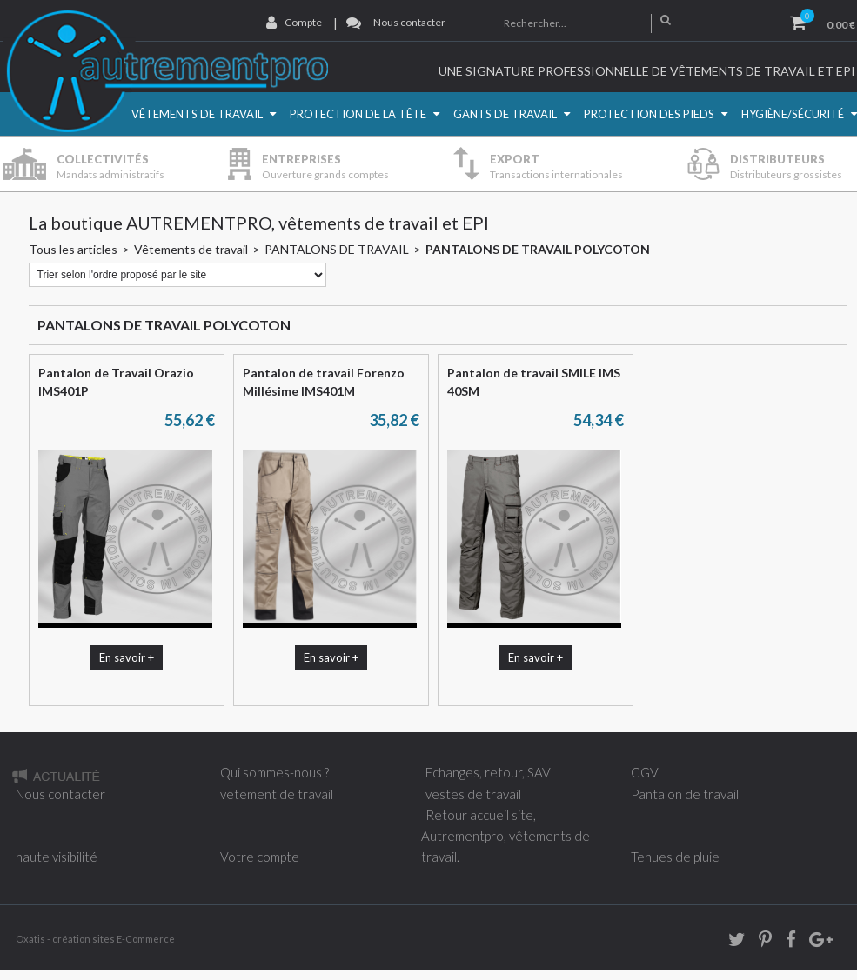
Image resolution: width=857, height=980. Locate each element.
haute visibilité (56, 856)
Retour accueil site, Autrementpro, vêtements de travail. (505, 835)
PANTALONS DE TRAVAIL (336, 249)
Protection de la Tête (358, 114)
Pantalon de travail (685, 794)
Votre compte (259, 856)
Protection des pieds (649, 114)
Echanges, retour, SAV (488, 772)
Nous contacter (409, 22)
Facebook (784, 942)
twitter (731, 942)
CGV (645, 772)
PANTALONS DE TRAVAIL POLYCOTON (537, 249)
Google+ (819, 942)
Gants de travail (505, 114)
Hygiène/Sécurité (792, 114)
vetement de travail (276, 794)
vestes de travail (473, 794)
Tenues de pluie (675, 856)
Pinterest (759, 942)
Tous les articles (73, 249)
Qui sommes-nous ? (274, 772)
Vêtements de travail (197, 114)
